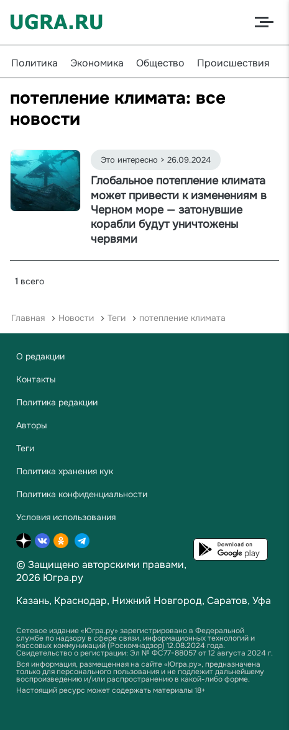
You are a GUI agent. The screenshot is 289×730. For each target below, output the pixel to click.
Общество (160, 63)
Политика (34, 63)
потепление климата (182, 317)
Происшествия (233, 63)
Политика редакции (57, 402)
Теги (117, 317)
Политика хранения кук (64, 471)
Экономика (97, 63)
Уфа (261, 600)
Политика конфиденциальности (81, 494)
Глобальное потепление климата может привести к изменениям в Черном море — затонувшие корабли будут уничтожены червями (179, 210)
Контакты (36, 379)
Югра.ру (63, 577)
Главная (28, 317)
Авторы (31, 425)
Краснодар (80, 600)
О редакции (40, 356)
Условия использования (66, 517)
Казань (32, 600)
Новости (76, 317)
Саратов (227, 600)
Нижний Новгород (157, 600)
